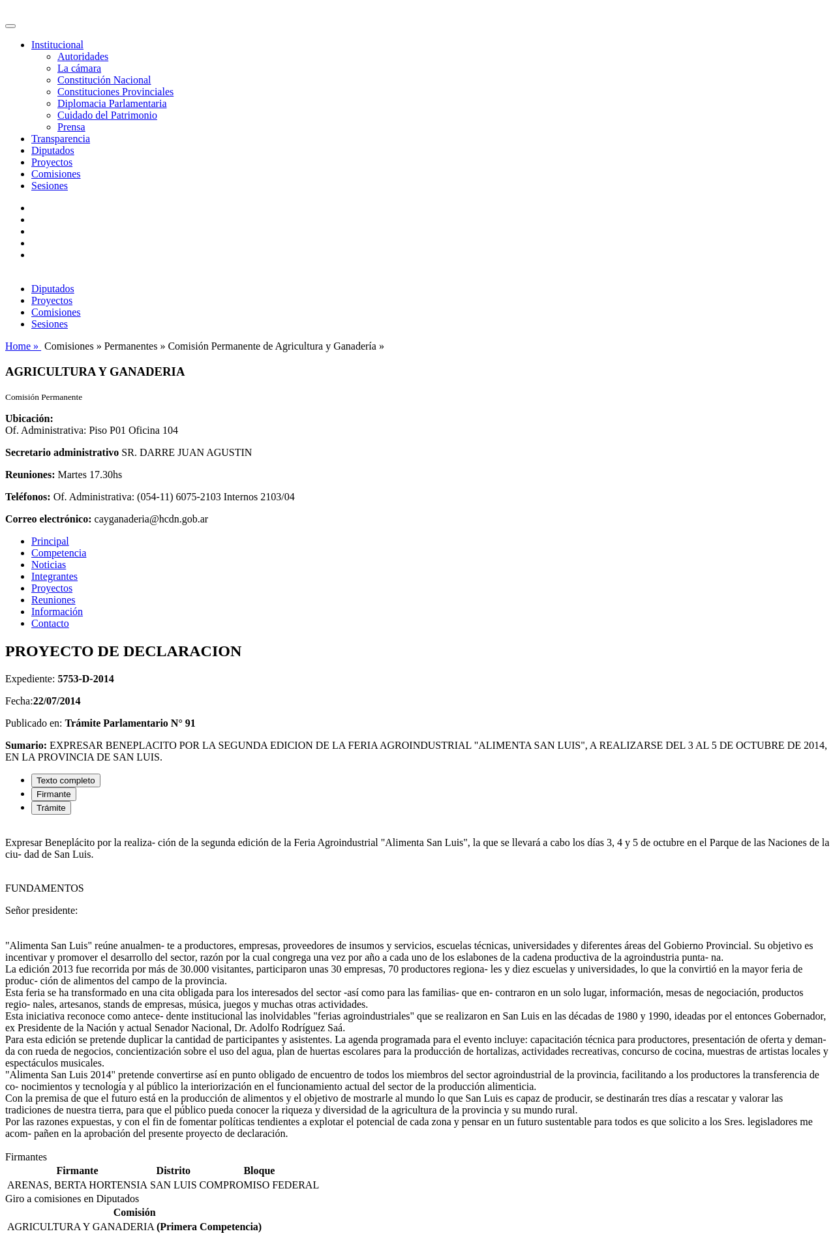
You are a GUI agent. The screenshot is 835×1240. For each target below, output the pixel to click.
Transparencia (60, 138)
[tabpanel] (417, 988)
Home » (23, 346)
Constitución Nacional (104, 79)
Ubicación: (29, 418)
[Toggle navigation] (10, 26)
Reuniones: (30, 474)
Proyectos (51, 162)
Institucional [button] (57, 44)
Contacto (50, 623)
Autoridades (82, 56)
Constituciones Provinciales (115, 91)
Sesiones (49, 185)
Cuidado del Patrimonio (107, 115)
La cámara (79, 68)
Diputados (52, 150)
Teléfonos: (28, 496)
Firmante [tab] (54, 794)
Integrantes (54, 576)
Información (57, 611)
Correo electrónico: (48, 518)
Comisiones (56, 173)
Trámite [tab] (51, 808)
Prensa (71, 126)
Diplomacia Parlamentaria (111, 103)
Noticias (48, 564)
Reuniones (53, 599)
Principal (50, 541)
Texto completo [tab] (66, 780)
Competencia (58, 552)
